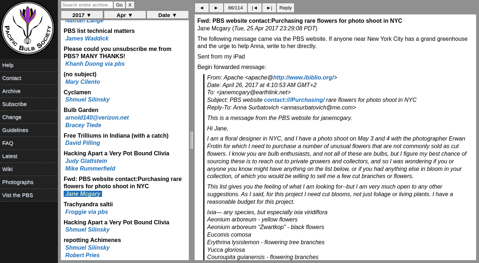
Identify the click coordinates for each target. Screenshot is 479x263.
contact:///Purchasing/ (294, 100)
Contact (11, 78)
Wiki (7, 169)
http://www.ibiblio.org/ (303, 77)
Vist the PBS (17, 195)
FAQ (7, 143)
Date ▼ (167, 15)
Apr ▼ (124, 15)
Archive (11, 91)
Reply (285, 7)
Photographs (17, 182)
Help (7, 65)
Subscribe (14, 104)
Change (11, 117)
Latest (9, 156)
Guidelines (15, 130)
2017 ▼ (82, 15)
